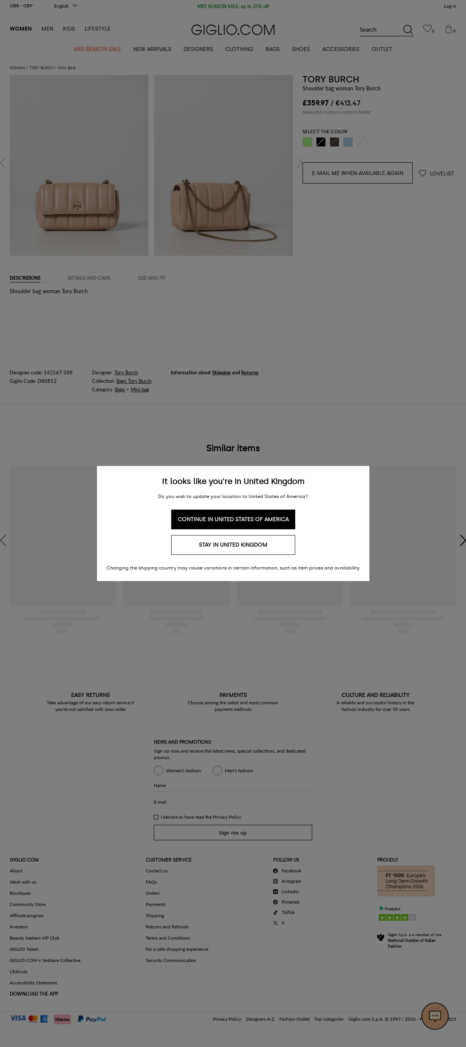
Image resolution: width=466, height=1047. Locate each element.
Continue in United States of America (233, 519)
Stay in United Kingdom (233, 545)
